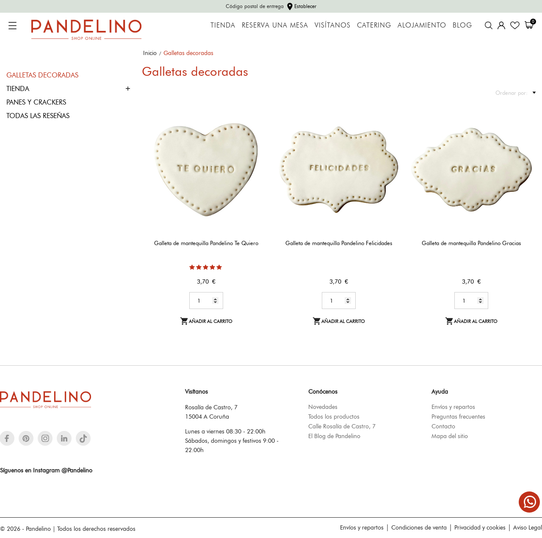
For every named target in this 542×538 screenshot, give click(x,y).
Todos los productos (333, 416)
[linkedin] (64, 438)
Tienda (222, 25)
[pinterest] (26, 438)
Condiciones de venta (419, 527)
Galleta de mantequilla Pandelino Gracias (471, 243)
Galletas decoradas (42, 75)
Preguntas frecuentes (458, 416)
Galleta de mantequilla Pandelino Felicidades (338, 243)
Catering (374, 25)
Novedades (322, 407)
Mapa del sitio (449, 436)
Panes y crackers (36, 102)
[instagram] (45, 438)
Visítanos (333, 25)
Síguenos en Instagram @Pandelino (46, 470)
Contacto (443, 426)
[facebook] (7, 438)
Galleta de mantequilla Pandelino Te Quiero (206, 243)
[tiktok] (83, 438)
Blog (462, 25)
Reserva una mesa (275, 25)
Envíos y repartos (453, 407)
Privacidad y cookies (480, 527)
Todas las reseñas (37, 116)
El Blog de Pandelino (334, 436)
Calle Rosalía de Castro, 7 (342, 426)
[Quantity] (206, 300)
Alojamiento (422, 25)
